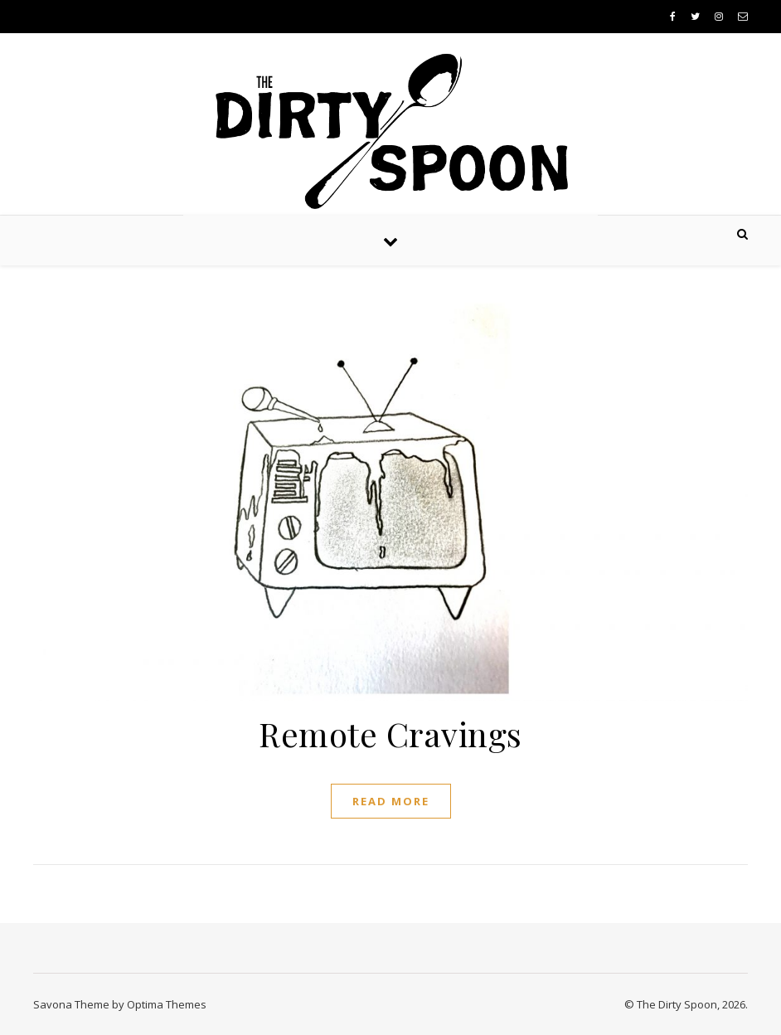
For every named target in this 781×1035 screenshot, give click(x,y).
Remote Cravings (390, 734)
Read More (390, 801)
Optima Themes (166, 1004)
